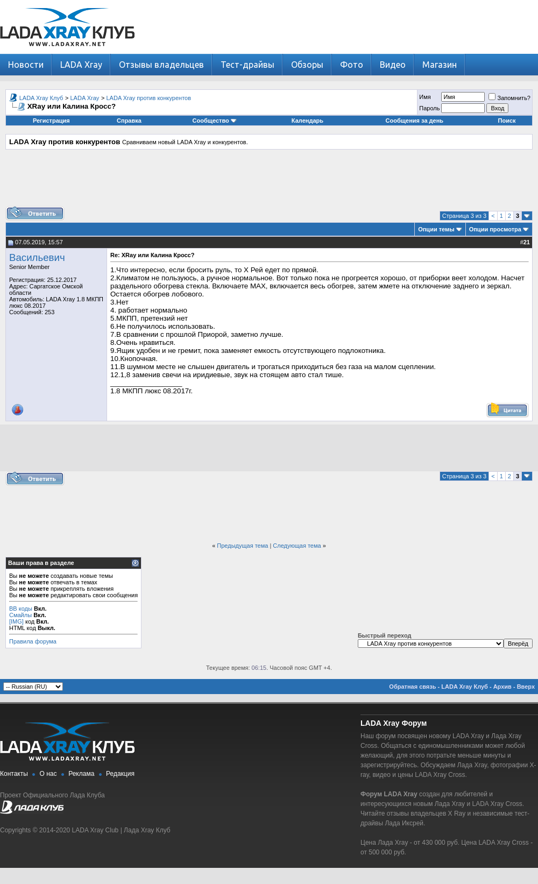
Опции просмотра (495, 229)
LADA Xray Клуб (41, 98)
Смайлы (20, 615)
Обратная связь (412, 686)
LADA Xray (81, 64)
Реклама (81, 773)
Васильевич (37, 257)
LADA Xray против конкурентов (149, 98)
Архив (502, 686)
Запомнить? (509, 98)
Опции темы (436, 229)
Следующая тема (297, 545)
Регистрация (51, 120)
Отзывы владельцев (161, 64)
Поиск (507, 120)
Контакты (14, 773)
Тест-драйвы (247, 64)
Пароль (429, 108)
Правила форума (32, 641)
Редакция (120, 773)
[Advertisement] (269, 182)
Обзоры (307, 64)
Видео (393, 64)
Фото (351, 64)
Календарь (307, 120)
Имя (424, 97)
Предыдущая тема (242, 545)
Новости (26, 64)
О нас (48, 773)
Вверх (526, 686)
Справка (129, 120)
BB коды (20, 608)
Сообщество (215, 120)
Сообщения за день (414, 120)
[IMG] (16, 621)
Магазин (439, 64)
